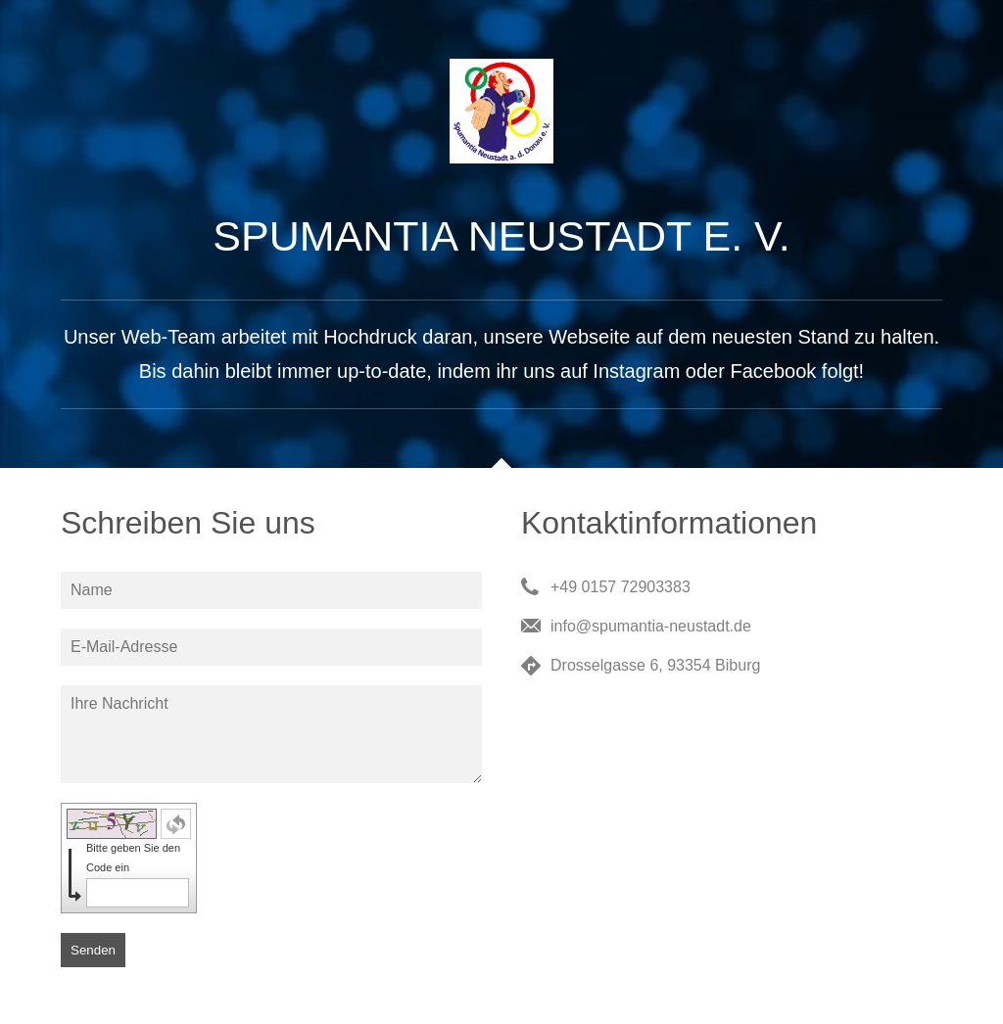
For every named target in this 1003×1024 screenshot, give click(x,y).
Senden (93, 950)
